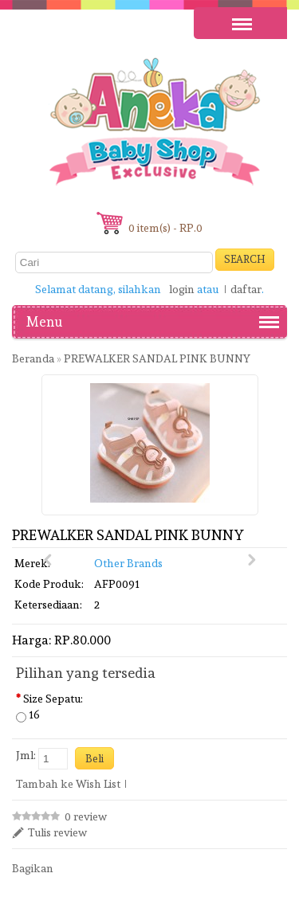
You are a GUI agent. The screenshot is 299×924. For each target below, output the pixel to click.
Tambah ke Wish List (68, 783)
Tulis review (57, 832)
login (182, 289)
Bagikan (32, 868)
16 (34, 714)
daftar (246, 289)
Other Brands (128, 563)
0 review (86, 816)
